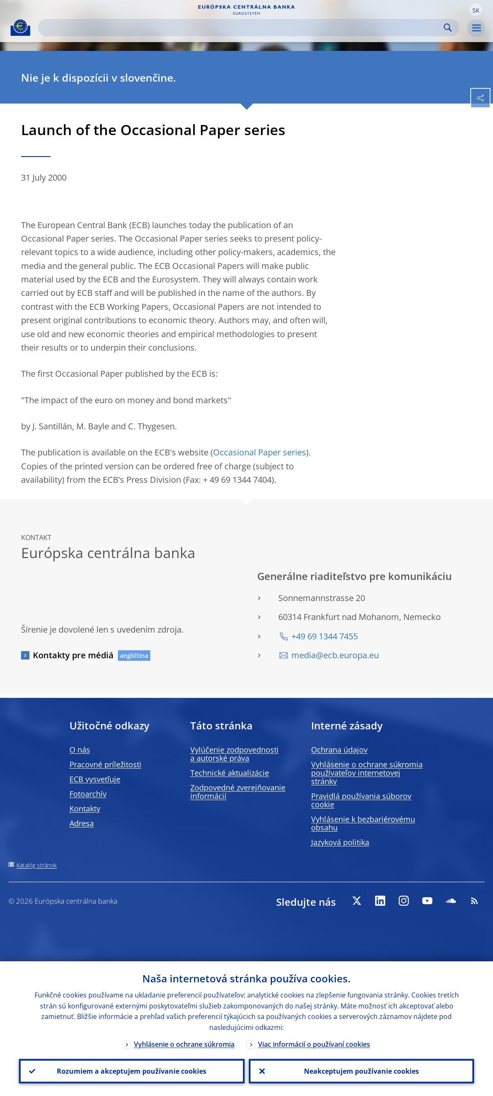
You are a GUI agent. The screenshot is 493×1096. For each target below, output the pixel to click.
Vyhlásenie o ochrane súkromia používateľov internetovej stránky (367, 772)
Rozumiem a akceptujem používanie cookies (131, 1071)
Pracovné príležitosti (105, 764)
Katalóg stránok (36, 865)
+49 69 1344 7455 (324, 636)
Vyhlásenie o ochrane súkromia (184, 1044)
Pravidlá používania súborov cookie (361, 800)
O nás (79, 750)
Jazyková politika (340, 842)
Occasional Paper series (259, 452)
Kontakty (84, 808)
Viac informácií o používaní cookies (314, 1044)
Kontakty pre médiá (73, 655)
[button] (475, 9)
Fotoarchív (88, 794)
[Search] (242, 27)
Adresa (81, 823)
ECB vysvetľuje (94, 779)
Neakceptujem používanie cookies (361, 1071)
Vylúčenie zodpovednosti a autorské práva (234, 754)
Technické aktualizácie (229, 773)
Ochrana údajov (339, 750)
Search (448, 27)
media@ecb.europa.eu (335, 655)
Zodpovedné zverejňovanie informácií (237, 791)
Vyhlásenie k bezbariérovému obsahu (363, 823)
